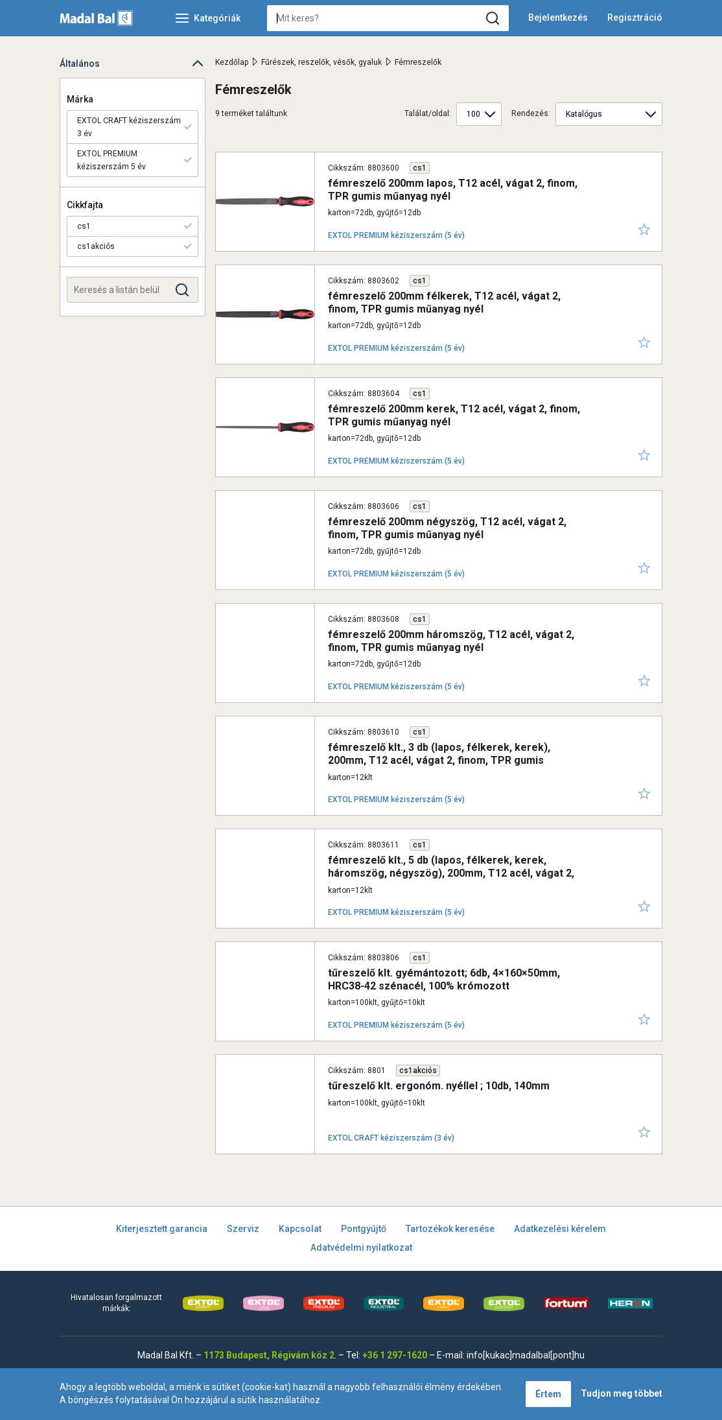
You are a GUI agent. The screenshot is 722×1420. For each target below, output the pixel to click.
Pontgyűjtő (363, 1229)
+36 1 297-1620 (394, 1355)
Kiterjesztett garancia (161, 1229)
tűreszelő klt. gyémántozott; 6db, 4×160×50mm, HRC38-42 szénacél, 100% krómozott (444, 979)
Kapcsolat (300, 1229)
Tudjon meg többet (621, 1393)
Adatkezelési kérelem (560, 1229)
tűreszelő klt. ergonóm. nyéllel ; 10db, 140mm (439, 1086)
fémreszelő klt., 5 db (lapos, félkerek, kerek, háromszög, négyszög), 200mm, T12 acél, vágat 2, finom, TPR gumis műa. (451, 872)
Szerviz (243, 1229)
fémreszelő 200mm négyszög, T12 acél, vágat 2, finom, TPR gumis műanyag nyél (447, 527)
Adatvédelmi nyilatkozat (361, 1247)
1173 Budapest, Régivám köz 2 (269, 1355)
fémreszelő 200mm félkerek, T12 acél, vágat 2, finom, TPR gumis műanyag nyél (444, 302)
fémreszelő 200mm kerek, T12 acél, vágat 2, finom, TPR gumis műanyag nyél (454, 415)
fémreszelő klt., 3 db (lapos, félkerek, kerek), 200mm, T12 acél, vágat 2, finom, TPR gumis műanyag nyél (439, 759)
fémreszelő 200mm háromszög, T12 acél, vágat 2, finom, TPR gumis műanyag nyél (451, 640)
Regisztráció (634, 17)
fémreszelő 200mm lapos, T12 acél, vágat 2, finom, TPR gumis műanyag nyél (452, 189)
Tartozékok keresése (450, 1229)
